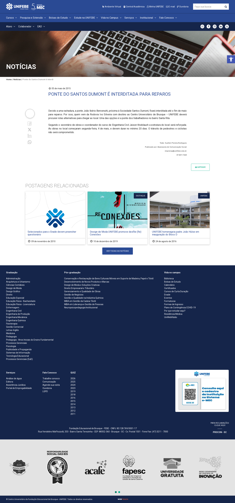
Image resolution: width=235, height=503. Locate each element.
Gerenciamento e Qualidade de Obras (82, 291)
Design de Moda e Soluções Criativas (82, 285)
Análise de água (14, 378)
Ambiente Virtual (112, 6)
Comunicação (49, 381)
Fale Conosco (168, 17)
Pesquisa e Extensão (33, 17)
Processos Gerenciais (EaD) (19, 359)
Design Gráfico (13, 291)
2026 (72, 378)
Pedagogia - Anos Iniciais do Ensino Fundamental (29, 340)
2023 (72, 388)
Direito (9, 294)
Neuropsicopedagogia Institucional (81, 307)
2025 (72, 381)
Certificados (170, 288)
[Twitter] (29, 129)
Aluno (11, 26)
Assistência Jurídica (15, 385)
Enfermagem (12, 307)
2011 (72, 414)
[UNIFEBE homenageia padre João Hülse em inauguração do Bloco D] (180, 217)
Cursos (12, 17)
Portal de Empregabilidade (19, 388)
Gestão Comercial (14, 327)
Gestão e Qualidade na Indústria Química (83, 298)
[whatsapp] (29, 141)
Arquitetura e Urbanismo (18, 282)
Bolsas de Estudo (60, 17)
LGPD (45, 391)
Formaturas (170, 301)
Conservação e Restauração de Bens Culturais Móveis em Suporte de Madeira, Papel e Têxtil (108, 278)
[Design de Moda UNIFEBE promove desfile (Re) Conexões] (117, 217)
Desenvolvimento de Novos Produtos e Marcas (86, 282)
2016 (72, 398)
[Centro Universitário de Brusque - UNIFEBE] (25, 6)
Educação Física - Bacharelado (20, 301)
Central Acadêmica (134, 6)
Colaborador (26, 26)
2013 (72, 407)
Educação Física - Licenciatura (20, 304)
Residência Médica (173, 314)
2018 (72, 394)
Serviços (131, 17)
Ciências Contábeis (15, 285)
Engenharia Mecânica (16, 317)
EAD (41, 26)
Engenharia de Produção (18, 314)
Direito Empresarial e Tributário (79, 288)
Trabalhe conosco (51, 378)
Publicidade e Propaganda (18, 349)
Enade (167, 294)
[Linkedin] (29, 135)
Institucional (148, 17)
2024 (72, 385)
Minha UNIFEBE (155, 6)
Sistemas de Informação (18, 352)
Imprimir (200, 167)
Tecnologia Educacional (17, 356)
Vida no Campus (111, 17)
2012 (72, 410)
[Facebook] (29, 123)
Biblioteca (169, 278)
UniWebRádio (170, 317)
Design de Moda (14, 288)
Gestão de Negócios (73, 294)
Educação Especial (15, 298)
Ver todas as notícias (117, 251)
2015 (72, 401)
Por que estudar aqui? (174, 311)
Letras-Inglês (12, 330)
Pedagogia (11, 336)
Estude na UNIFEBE (86, 17)
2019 (72, 391)
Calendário (169, 285)
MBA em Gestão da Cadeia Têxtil (80, 301)
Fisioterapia (11, 323)
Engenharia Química (16, 320)
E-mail (170, 6)
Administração (13, 278)
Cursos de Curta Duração (176, 291)
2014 (72, 404)
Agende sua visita (51, 385)
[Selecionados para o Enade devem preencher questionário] (55, 217)
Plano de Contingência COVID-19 (180, 307)
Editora (9, 381)
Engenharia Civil (14, 311)
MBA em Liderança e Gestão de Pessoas (83, 304)
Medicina (10, 333)
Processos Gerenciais (16, 343)
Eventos (168, 298)
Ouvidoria (182, 6)
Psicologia (11, 346)
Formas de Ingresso (173, 304)
